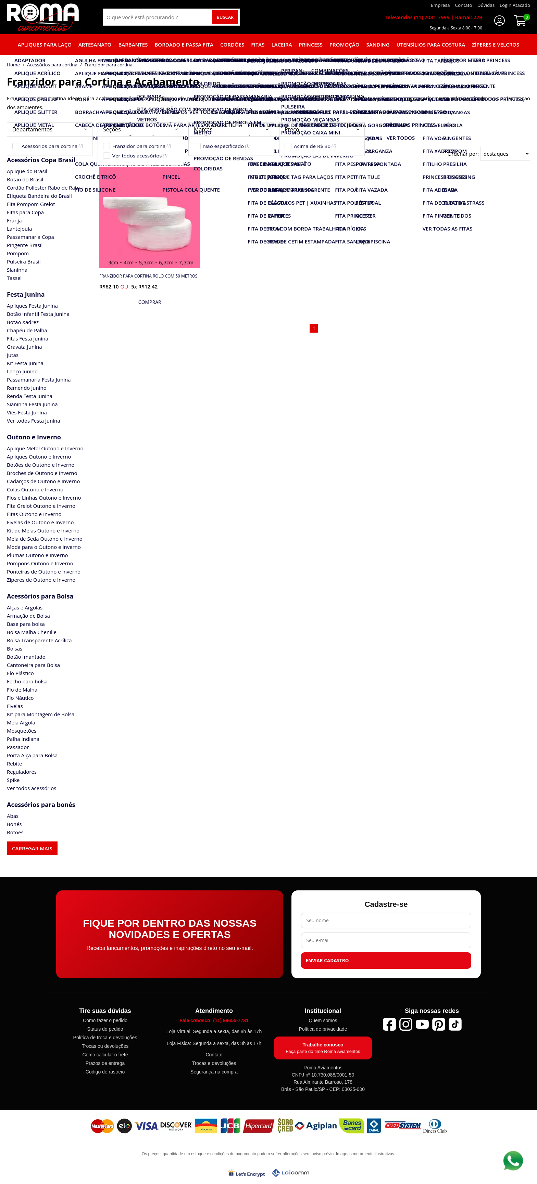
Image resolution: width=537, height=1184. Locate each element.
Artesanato (94, 44)
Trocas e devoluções (214, 1063)
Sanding (378, 44)
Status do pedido (105, 1029)
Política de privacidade (323, 1029)
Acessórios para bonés (41, 804)
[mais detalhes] (150, 302)
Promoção (344, 44)
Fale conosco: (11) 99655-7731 (214, 1020)
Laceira (282, 44)
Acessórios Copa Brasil (41, 160)
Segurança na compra (214, 1071)
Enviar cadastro (327, 960)
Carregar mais (32, 848)
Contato (213, 1054)
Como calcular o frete (105, 1054)
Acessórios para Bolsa (40, 596)
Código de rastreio (105, 1071)
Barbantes (133, 44)
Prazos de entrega (105, 1063)
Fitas (257, 44)
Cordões (232, 44)
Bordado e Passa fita (183, 44)
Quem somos (323, 1020)
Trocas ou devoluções (105, 1046)
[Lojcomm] (290, 1173)
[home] (43, 17)
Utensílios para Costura (431, 44)
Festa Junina (26, 294)
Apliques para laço (45, 44)
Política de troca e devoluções (105, 1037)
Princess (311, 44)
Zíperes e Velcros (495, 44)
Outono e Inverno (34, 437)
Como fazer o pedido (105, 1020)
